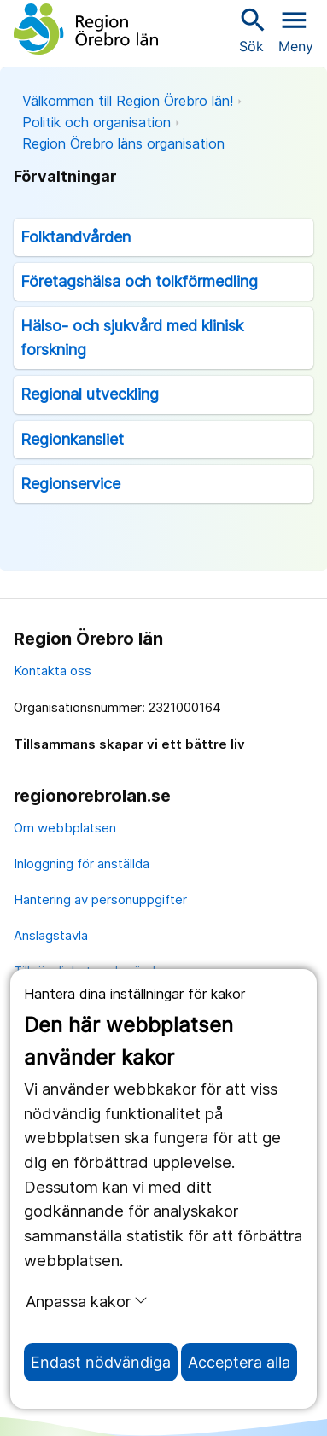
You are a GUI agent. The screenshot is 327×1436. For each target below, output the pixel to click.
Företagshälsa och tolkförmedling (139, 281)
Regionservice (70, 484)
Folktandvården (75, 237)
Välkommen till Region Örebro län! (127, 100)
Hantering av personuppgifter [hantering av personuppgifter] (100, 899)
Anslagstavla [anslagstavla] (51, 935)
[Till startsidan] (85, 29)
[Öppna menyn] (295, 29)
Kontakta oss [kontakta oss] (52, 671)
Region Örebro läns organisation (123, 143)
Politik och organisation (96, 122)
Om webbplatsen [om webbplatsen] (65, 828)
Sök (251, 29)
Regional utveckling (89, 394)
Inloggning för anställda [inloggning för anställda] (81, 863)
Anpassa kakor (87, 1301)
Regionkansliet (72, 439)
